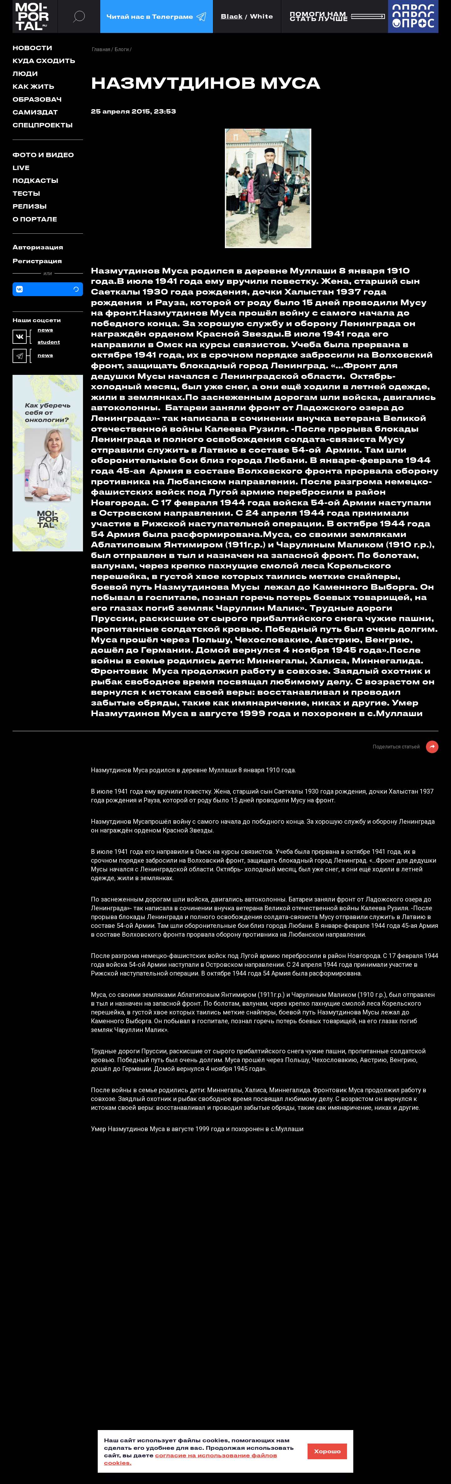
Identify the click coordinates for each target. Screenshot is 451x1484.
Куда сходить (44, 60)
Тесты (26, 193)
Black (232, 16)
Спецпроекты (43, 125)
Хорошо (327, 1451)
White (262, 16)
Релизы (30, 206)
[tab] (48, 247)
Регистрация (37, 260)
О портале (35, 219)
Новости (32, 47)
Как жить (33, 86)
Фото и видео (43, 154)
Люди (25, 73)
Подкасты (35, 180)
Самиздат (35, 112)
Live (21, 167)
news (45, 329)
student (49, 342)
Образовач (37, 99)
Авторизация (38, 247)
